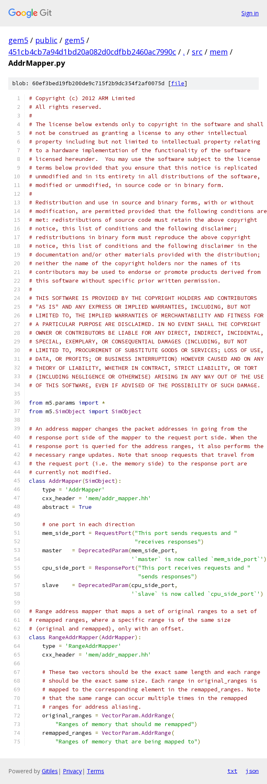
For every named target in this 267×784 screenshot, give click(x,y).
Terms (95, 771)
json (252, 770)
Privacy (72, 771)
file (177, 83)
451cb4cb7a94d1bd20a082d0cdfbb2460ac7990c (92, 52)
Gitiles (50, 771)
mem (219, 52)
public (46, 40)
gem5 (18, 40)
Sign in (250, 13)
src (197, 52)
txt (232, 770)
